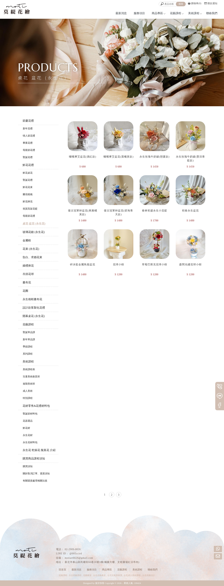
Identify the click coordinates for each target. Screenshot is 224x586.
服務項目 (139, 13)
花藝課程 (175, 13)
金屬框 (27, 240)
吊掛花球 (28, 274)
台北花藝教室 (99, 575)
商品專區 (157, 13)
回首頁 (62, 569)
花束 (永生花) (31, 248)
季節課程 (28, 346)
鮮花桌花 (28, 173)
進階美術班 (29, 383)
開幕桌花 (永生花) (34, 316)
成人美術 (28, 391)
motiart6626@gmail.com (79, 558)
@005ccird (75, 553)
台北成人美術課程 (132, 575)
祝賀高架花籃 (30, 208)
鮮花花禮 (28, 164)
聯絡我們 (211, 13)
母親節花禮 (29, 150)
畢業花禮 (28, 143)
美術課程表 (29, 369)
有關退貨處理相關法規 (35, 480)
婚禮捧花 (28, 265)
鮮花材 (26, 428)
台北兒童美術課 (114, 575)
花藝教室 (87, 575)
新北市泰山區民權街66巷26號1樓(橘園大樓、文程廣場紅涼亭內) (102, 562)
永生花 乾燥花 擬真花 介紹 (39, 450)
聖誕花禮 (28, 157)
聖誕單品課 (29, 332)
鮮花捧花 (28, 201)
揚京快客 (99, 583)
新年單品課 (29, 339)
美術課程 (193, 13)
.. (122, 583)
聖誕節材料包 (30, 413)
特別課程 (28, 398)
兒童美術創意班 (31, 376)
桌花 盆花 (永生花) (34, 223)
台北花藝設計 (148, 575)
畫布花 (27, 282)
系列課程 (28, 354)
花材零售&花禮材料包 (36, 405)
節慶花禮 (28, 120)
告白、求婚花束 (32, 257)
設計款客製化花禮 (34, 307)
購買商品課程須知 (34, 458)
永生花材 (28, 435)
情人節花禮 (29, 135)
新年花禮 (28, 128)
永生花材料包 (30, 442)
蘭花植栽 (28, 194)
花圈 (25, 290)
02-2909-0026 (73, 549)
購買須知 (28, 466)
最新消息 (121, 13)
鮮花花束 (28, 187)
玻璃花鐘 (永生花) (34, 232)
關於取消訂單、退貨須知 (36, 473)
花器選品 (28, 421)
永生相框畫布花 (32, 299)
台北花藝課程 (75, 575)
